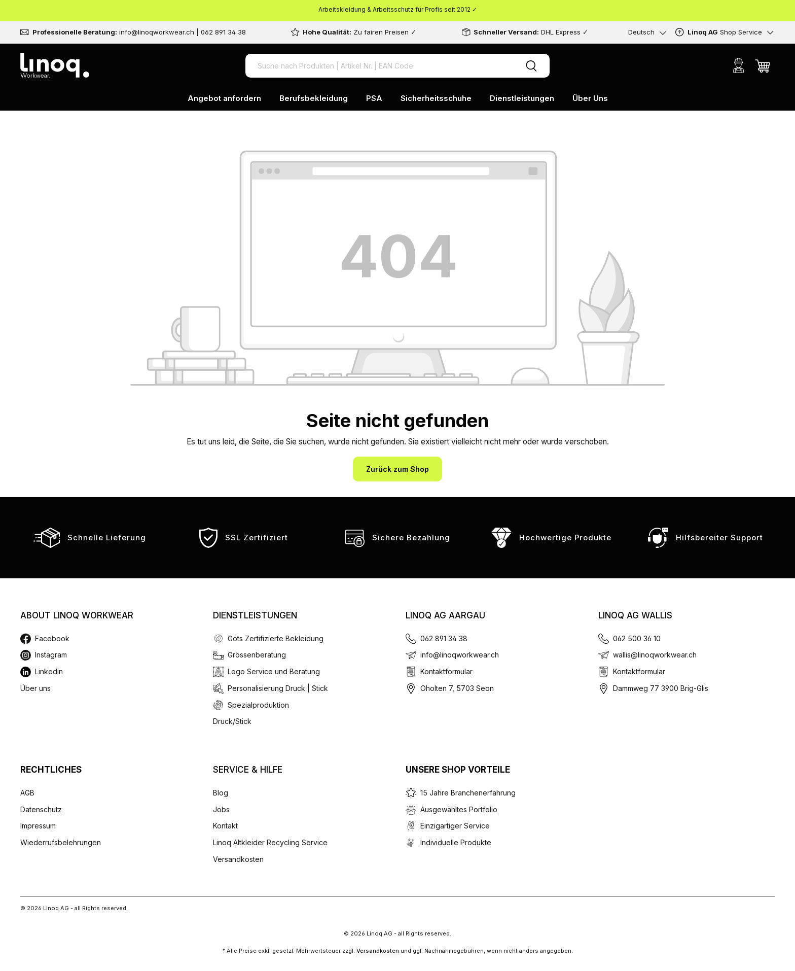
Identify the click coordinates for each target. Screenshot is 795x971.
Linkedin (49, 671)
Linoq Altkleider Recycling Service (270, 842)
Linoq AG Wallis (635, 615)
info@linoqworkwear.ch (459, 654)
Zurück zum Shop (397, 469)
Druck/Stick (232, 721)
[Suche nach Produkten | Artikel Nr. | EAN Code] (379, 66)
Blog (220, 792)
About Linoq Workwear (76, 615)
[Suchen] (531, 66)
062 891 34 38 (443, 638)
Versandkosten (238, 859)
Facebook (52, 638)
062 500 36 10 (637, 638)
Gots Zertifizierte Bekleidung (275, 638)
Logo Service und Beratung (274, 671)
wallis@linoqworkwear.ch (655, 654)
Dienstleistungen (255, 615)
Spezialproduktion (258, 705)
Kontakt (225, 825)
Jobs (221, 809)
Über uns (35, 688)
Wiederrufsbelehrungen (60, 842)
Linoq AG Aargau (445, 615)
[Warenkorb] (762, 65)
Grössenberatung (257, 654)
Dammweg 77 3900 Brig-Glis (660, 688)
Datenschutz (41, 809)
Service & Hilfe (247, 770)
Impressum (38, 825)
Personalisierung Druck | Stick (278, 688)
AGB (27, 792)
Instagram (51, 654)
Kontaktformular (446, 671)
